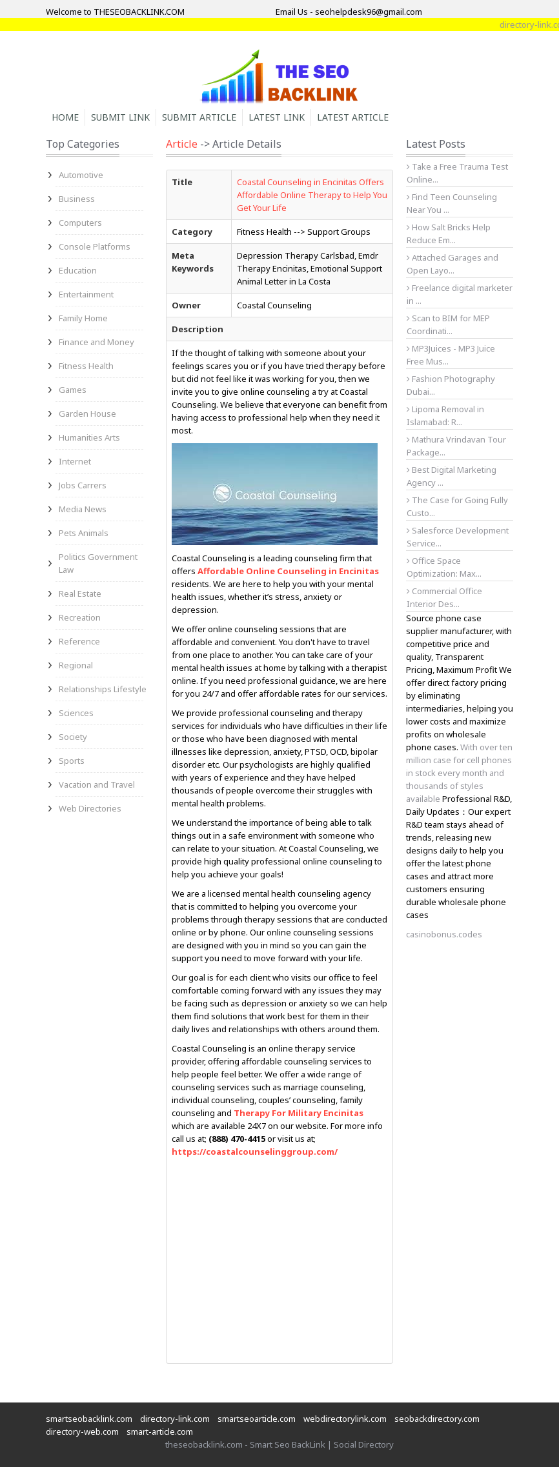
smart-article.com (160, 1431)
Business (77, 199)
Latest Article (353, 117)
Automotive (81, 175)
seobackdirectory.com (437, 1418)
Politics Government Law (98, 563)
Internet (75, 461)
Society (73, 737)
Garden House (87, 413)
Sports (72, 760)
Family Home (83, 318)
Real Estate (80, 593)
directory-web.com (82, 1431)
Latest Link (277, 117)
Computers (80, 222)
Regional (76, 665)
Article (182, 144)
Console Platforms (94, 246)
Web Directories (90, 808)
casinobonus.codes (444, 934)
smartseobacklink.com (89, 1418)
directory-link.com (175, 1418)
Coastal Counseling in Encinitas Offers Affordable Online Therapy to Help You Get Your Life (312, 195)
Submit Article (199, 117)
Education (78, 270)
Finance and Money (96, 342)
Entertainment (86, 294)
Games (72, 389)
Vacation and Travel (97, 784)
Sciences (76, 713)
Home (65, 117)
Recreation (80, 617)
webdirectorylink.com (345, 1418)
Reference (79, 641)
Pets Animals (83, 533)
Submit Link (120, 117)
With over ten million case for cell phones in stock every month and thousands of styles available (459, 772)
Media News (83, 509)
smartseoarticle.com (257, 1418)
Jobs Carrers (83, 485)
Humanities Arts (89, 437)
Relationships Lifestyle (103, 689)
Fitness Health (86, 366)
